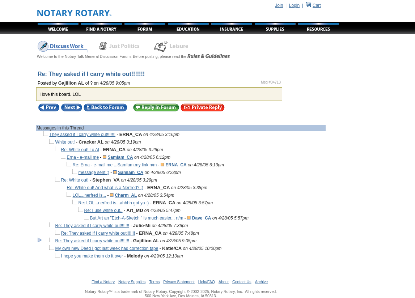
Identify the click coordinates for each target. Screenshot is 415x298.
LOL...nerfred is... (89, 195)
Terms (154, 282)
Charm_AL (126, 195)
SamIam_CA (120, 157)
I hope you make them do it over (92, 256)
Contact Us (241, 282)
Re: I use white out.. (103, 210)
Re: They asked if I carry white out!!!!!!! (92, 225)
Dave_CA (201, 218)
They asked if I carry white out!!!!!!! (82, 134)
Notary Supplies (131, 282)
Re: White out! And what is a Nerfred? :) (105, 187)
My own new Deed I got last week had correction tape (106, 248)
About (224, 282)
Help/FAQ (206, 282)
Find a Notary (103, 282)
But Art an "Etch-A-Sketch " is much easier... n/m (136, 218)
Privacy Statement (178, 282)
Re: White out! (75, 180)
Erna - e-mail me (83, 157)
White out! (65, 142)
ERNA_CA (176, 164)
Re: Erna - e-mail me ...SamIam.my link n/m (115, 164)
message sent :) (94, 172)
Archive (261, 282)
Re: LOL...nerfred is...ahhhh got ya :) (114, 202)
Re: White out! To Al (80, 149)
